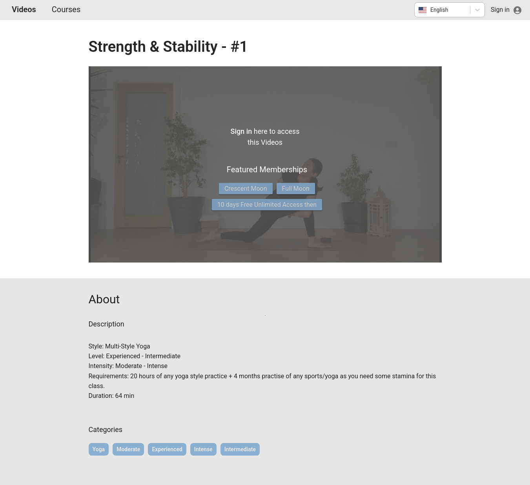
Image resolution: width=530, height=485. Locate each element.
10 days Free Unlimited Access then (267, 204)
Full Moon (296, 188)
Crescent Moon (245, 188)
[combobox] (419, 9)
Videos (24, 9)
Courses (66, 9)
